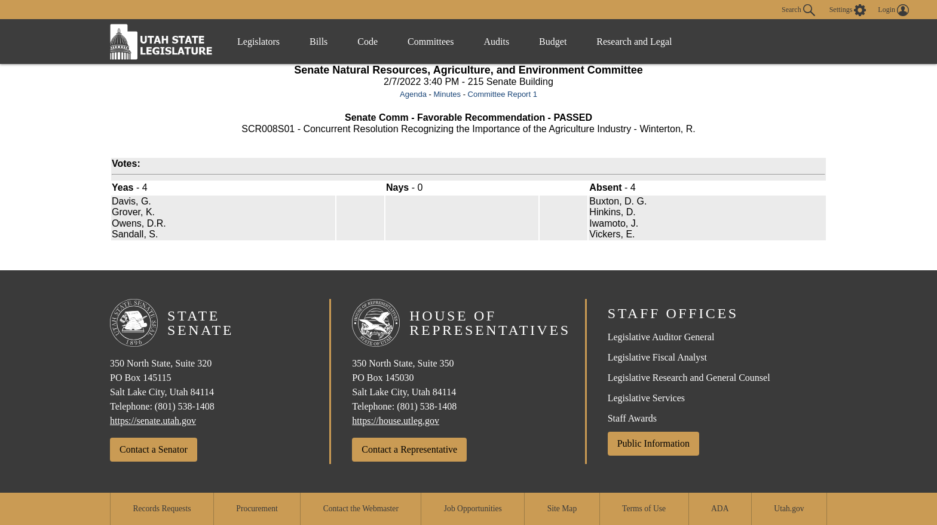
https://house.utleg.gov (395, 421)
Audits (496, 41)
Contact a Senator (154, 449)
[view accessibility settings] (848, 10)
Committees (431, 41)
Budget (553, 41)
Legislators (258, 41)
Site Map (562, 508)
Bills (318, 41)
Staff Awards (632, 418)
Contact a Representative (409, 449)
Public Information (653, 443)
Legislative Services (646, 398)
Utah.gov (789, 508)
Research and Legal (634, 41)
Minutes (447, 94)
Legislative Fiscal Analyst (657, 357)
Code (367, 41)
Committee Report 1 (502, 94)
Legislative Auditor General (661, 337)
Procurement (256, 508)
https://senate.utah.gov (153, 421)
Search (798, 10)
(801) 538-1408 (185, 406)
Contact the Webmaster (361, 508)
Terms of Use (644, 508)
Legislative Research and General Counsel (689, 378)
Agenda (413, 94)
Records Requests (162, 508)
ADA (719, 508)
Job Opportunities (473, 508)
